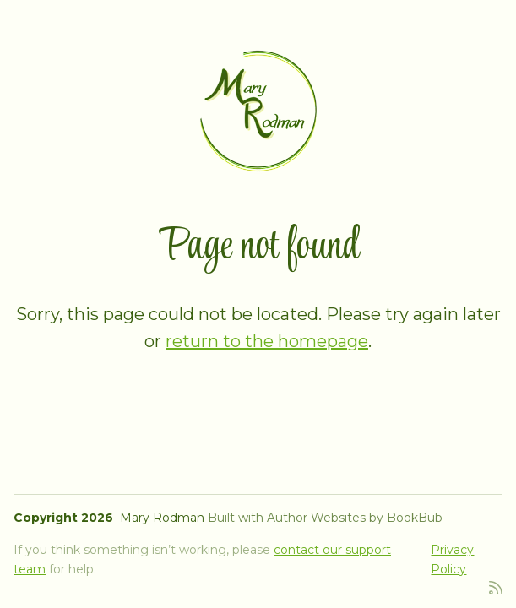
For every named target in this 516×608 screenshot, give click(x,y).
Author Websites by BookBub (355, 517)
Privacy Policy (452, 559)
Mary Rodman (162, 517)
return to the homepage (267, 341)
